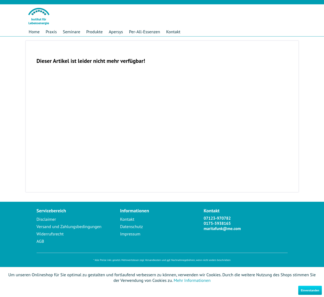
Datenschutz (131, 226)
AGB (40, 241)
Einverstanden (310, 290)
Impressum (130, 234)
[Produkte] (94, 31)
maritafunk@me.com (222, 228)
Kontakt (127, 219)
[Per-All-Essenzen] (144, 31)
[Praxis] (51, 31)
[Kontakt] (173, 31)
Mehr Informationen (192, 280)
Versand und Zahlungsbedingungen (69, 226)
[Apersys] (116, 31)
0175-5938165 (217, 223)
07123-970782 (217, 218)
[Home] (34, 31)
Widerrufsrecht (50, 234)
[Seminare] (71, 31)
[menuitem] (34, 31)
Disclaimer (46, 219)
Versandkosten (153, 260)
